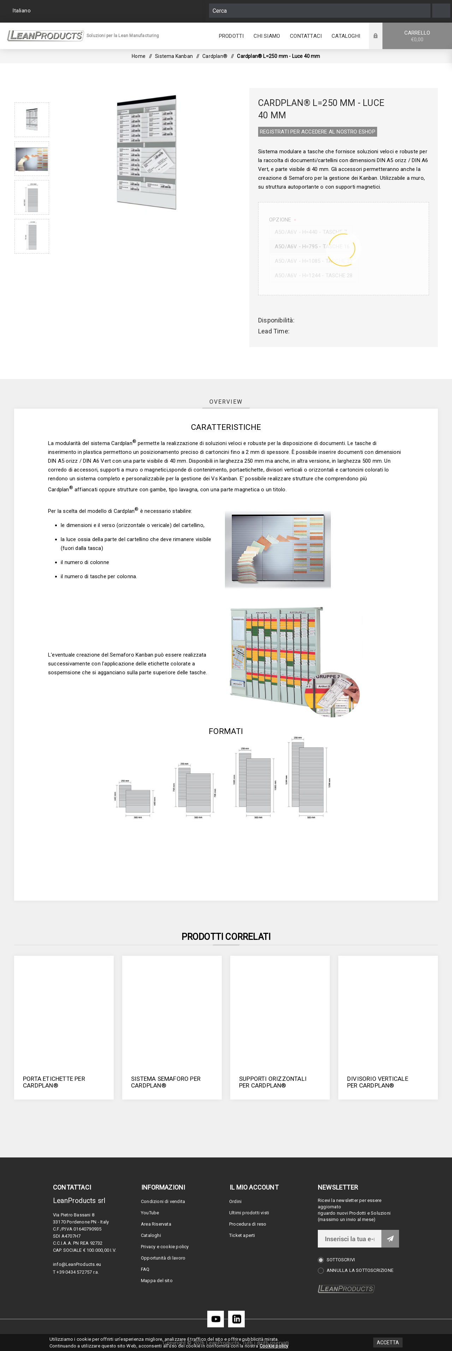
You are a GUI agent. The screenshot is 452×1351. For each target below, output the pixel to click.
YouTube (150, 1212)
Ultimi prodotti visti (249, 1212)
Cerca (441, 11)
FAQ (145, 1269)
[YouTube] (215, 1319)
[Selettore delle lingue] (22, 10)
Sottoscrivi (341, 1259)
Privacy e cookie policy (165, 1246)
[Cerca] (319, 11)
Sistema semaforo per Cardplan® (166, 1082)
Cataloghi (151, 1235)
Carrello (417, 36)
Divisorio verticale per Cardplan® (377, 1082)
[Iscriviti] (349, 1239)
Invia (390, 1239)
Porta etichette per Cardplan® (54, 1082)
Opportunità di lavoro (163, 1258)
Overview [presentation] (226, 401)
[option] (31, 119)
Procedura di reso (247, 1224)
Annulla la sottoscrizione (360, 1270)
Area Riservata (156, 1224)
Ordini (235, 1201)
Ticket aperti (242, 1235)
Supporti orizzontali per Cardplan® (273, 1082)
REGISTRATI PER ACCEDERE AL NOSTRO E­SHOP (317, 132)
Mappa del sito (157, 1280)
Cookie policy (274, 1346)
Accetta (388, 1342)
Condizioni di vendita (163, 1201)
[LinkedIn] (236, 1319)
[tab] (226, 402)
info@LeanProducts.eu (77, 1264)
